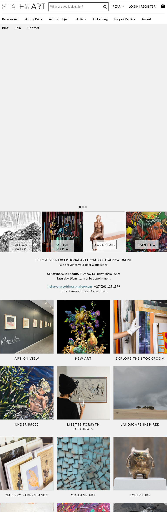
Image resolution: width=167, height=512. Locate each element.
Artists (81, 19)
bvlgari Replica (124, 19)
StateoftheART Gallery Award (91, 431)
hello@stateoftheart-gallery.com (70, 123)
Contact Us (84, 420)
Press (80, 441)
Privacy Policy (85, 454)
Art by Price (33, 19)
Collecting (100, 19)
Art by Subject (59, 19)
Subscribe (83, 458)
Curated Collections (53, 446)
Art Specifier (48, 442)
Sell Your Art (12, 425)
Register (148, 6)
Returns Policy (13, 429)
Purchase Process (15, 434)
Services (82, 437)
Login (134, 6)
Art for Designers (51, 434)
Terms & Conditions (89, 450)
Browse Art (10, 19)
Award (146, 19)
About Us (83, 424)
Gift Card (10, 442)
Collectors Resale (15, 446)
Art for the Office (51, 429)
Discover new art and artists (144, 427)
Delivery (9, 438)
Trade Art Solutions (52, 425)
